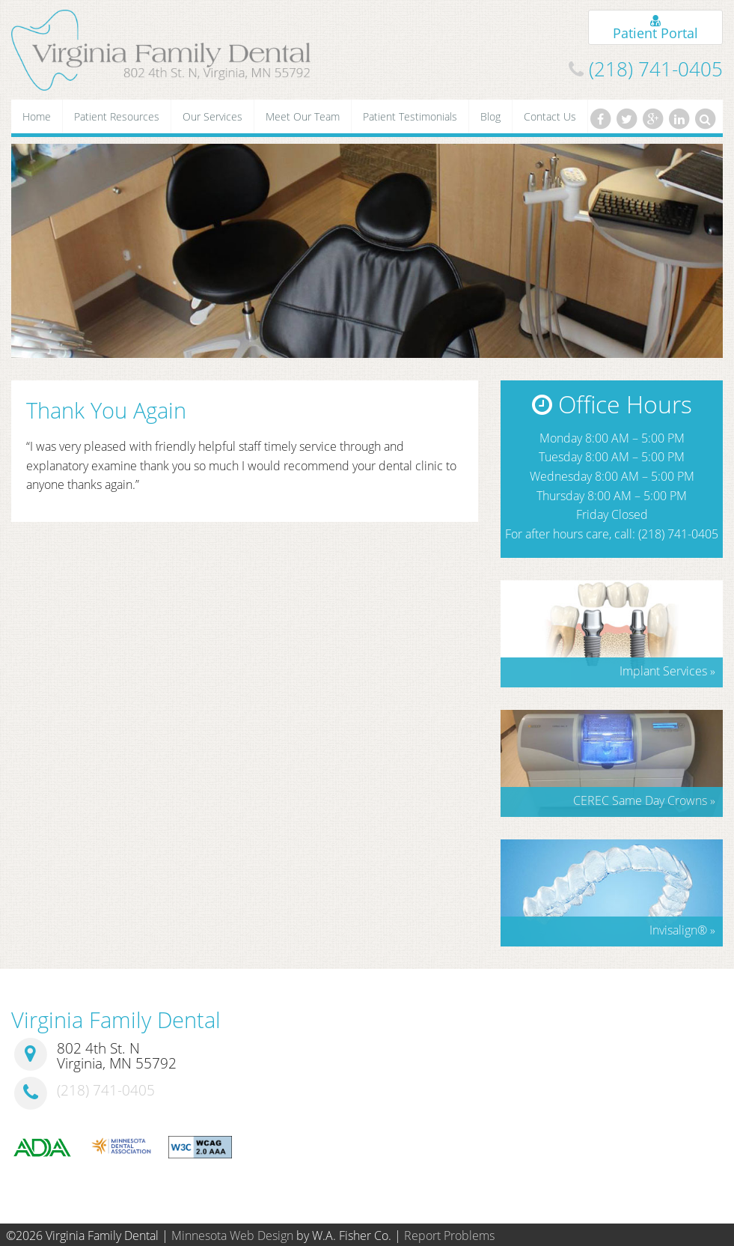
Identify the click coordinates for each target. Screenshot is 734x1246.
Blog (490, 116)
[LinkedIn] (679, 119)
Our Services (212, 116)
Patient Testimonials (410, 116)
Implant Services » (667, 671)
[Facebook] (600, 119)
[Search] (706, 119)
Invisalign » (682, 930)
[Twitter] (626, 119)
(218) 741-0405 (656, 69)
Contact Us (550, 116)
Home (36, 116)
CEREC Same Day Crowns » (644, 800)
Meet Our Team (303, 116)
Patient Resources (116, 116)
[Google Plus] (652, 119)
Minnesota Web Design (232, 1235)
